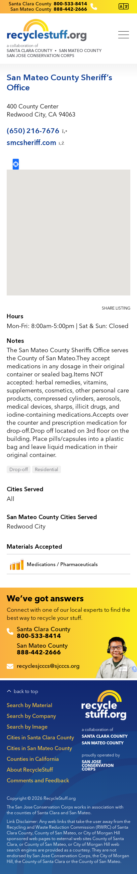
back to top (26, 691)
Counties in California (33, 758)
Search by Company (31, 715)
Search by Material (29, 705)
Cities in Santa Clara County (40, 737)
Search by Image (27, 726)
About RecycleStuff (30, 769)
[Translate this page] (123, 6)
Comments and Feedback (38, 780)
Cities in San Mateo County (39, 748)
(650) (37, 131)
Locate (16, 164)
